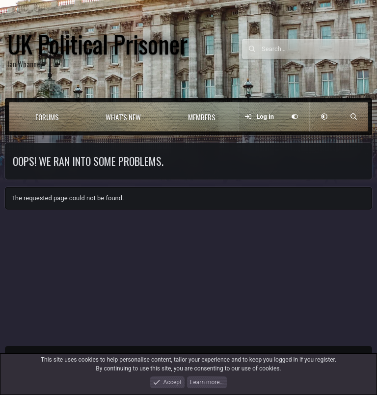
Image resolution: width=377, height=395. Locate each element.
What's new (123, 116)
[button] (76, 117)
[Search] (316, 49)
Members (201, 116)
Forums (47, 116)
